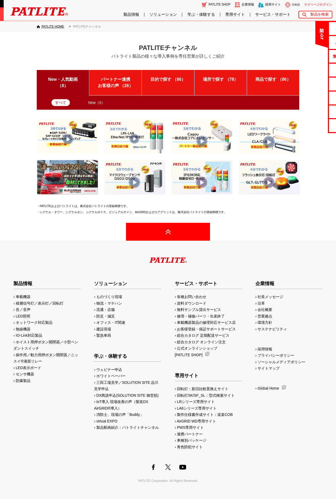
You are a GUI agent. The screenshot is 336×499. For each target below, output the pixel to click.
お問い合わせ (315, 28)
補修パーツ (315, 111)
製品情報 (131, 14)
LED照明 (23, 316)
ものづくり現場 (109, 297)
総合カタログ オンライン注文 (201, 342)
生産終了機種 (315, 97)
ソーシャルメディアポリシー (281, 362)
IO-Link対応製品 (29, 335)
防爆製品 (23, 381)
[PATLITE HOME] (50, 26)
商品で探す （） (273, 79)
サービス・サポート (273, 14)
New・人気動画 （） (63, 82)
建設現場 (103, 329)
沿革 (261, 303)
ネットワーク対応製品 (34, 322)
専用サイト (235, 14)
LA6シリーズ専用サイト (197, 408)
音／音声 (23, 310)
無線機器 (23, 329)
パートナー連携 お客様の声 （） (118, 82)
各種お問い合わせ (191, 297)
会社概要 (265, 310)
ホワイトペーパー (111, 376)
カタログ (315, 70)
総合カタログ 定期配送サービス (203, 335)
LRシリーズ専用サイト (196, 402)
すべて (60, 102)
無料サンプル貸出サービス (199, 310)
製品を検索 (319, 14)
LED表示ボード (28, 368)
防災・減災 (105, 316)
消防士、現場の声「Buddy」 (120, 414)
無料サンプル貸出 (315, 56)
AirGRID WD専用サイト (196, 421)
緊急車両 (103, 335)
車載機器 (23, 297)
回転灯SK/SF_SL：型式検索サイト (205, 395)
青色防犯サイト (190, 447)
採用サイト (273, 4)
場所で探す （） (220, 79)
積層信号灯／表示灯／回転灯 (40, 303)
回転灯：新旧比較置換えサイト (202, 389)
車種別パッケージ (191, 440)
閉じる (288, 30)
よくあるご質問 (315, 42)
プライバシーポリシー (276, 355)
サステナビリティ (272, 329)
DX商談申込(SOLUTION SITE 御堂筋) (127, 395)
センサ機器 (25, 374)
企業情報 (248, 4)
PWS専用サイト (190, 427)
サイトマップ (269, 368)
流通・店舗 (105, 310)
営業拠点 (265, 316)
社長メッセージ (270, 297)
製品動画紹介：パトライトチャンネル (127, 427)
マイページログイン (318, 4)
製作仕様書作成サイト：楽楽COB (205, 414)
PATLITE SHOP (219, 4)
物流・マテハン (109, 303)
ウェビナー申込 (109, 369)
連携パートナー (190, 434)
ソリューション (163, 14)
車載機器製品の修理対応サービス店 (206, 322)
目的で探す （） (168, 79)
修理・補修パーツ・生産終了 (201, 316)
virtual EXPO (106, 421)
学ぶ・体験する (201, 14)
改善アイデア (315, 125)
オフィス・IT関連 (110, 322)
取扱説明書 (315, 84)
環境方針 (265, 322)
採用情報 (265, 349)
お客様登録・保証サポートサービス (206, 329)
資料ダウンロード (191, 303)
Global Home (268, 388)
